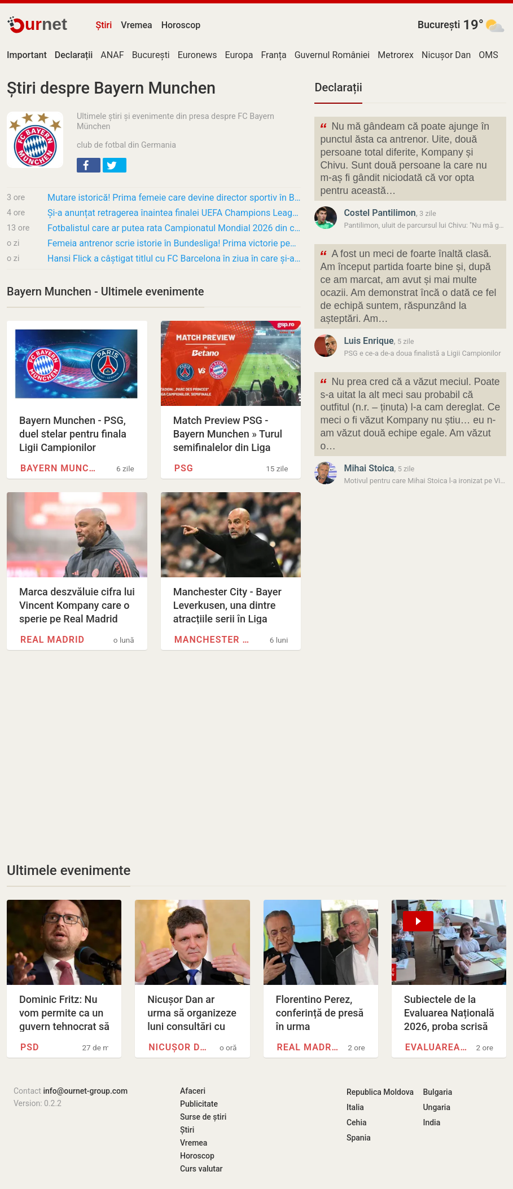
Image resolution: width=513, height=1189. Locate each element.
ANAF (112, 55)
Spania (359, 1137)
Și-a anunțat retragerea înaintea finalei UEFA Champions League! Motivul (174, 212)
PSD (29, 1047)
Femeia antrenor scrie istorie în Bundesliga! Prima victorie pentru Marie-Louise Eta (174, 243)
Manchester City (214, 639)
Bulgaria (437, 1092)
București (439, 24)
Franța (273, 55)
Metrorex (396, 55)
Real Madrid (52, 639)
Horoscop (181, 25)
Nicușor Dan (446, 55)
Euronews (197, 55)
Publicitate (199, 1103)
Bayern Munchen (60, 468)
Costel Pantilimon (379, 212)
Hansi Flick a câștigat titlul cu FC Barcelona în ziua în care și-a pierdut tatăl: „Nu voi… (174, 258)
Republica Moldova (380, 1092)
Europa (239, 55)
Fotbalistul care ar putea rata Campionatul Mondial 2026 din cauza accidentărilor (174, 228)
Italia (355, 1107)
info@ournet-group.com (85, 1090)
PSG (184, 468)
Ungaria (436, 1107)
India (431, 1122)
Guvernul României (332, 55)
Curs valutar (201, 1168)
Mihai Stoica (369, 468)
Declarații (338, 87)
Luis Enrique (368, 340)
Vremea (136, 25)
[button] (88, 165)
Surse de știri (203, 1116)
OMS (488, 55)
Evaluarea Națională (436, 1047)
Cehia (357, 1122)
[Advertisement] (154, 756)
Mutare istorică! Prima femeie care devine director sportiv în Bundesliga (174, 197)
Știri (103, 25)
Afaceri (192, 1090)
